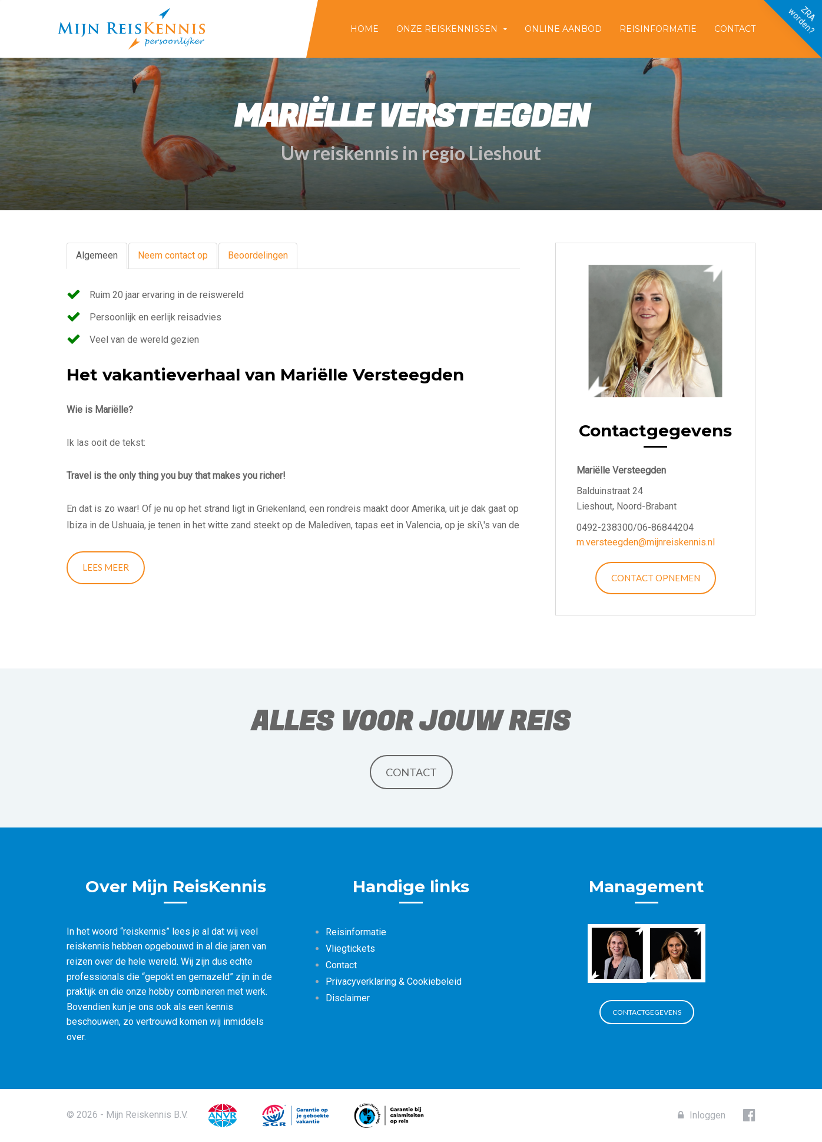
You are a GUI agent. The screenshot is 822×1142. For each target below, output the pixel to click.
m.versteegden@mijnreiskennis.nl (645, 542)
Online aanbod (563, 29)
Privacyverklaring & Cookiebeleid (394, 981)
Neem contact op (173, 255)
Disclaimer (348, 998)
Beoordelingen (258, 255)
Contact (734, 29)
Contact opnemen (655, 577)
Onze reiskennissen (447, 29)
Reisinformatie (658, 29)
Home (364, 29)
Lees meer (105, 567)
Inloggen (701, 1115)
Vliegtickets (350, 948)
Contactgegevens (646, 1012)
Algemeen (97, 255)
